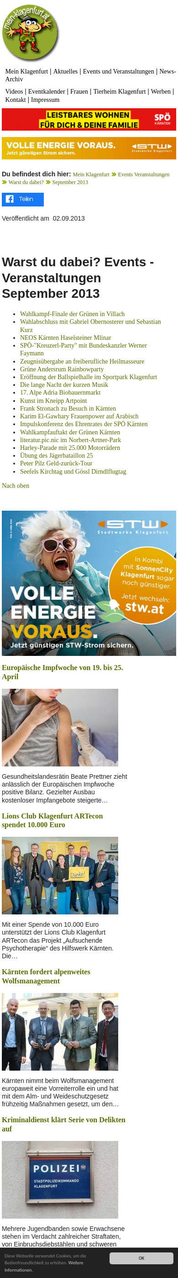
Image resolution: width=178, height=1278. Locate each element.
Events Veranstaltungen (144, 174)
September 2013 (70, 182)
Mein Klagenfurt (26, 71)
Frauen (79, 91)
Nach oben (15, 485)
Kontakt (15, 99)
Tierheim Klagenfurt (119, 91)
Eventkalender (46, 91)
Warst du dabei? (26, 182)
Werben (161, 91)
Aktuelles (65, 71)
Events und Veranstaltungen (118, 71)
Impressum (45, 99)
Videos (14, 91)
